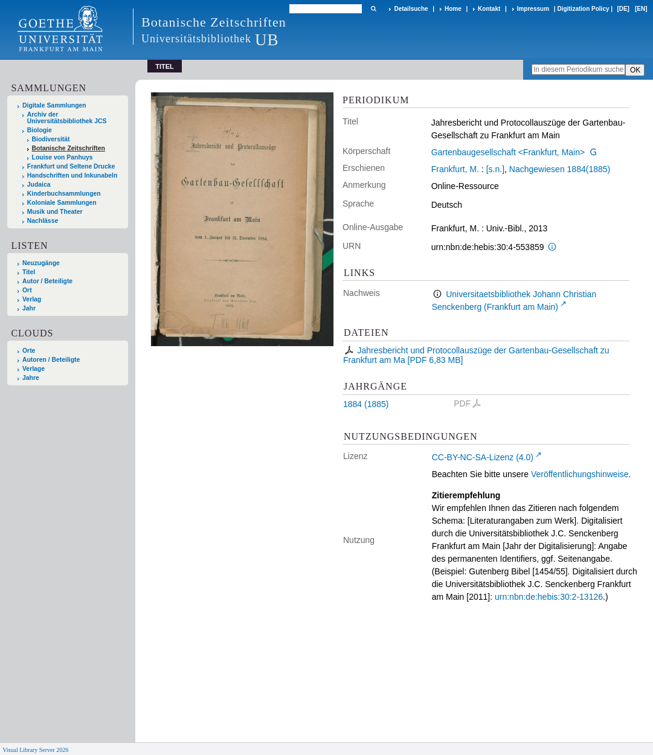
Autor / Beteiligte (47, 281)
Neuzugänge (41, 263)
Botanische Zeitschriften (68, 148)
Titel (28, 272)
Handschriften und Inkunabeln (72, 175)
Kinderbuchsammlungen (64, 193)
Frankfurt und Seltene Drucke (71, 166)
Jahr (29, 308)
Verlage (33, 368)
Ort (27, 290)
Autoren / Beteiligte (51, 359)
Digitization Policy (583, 8)
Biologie (39, 130)
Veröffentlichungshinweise (580, 474)
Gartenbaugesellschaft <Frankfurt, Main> (508, 152)
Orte (28, 350)
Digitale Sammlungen (54, 105)
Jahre (30, 377)
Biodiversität (51, 139)
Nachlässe (42, 220)
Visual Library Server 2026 (35, 750)
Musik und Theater (55, 211)
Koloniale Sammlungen (62, 202)
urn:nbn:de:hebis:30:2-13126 (549, 597)
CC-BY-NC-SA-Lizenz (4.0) (482, 457)
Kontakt (489, 8)
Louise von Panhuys (62, 157)
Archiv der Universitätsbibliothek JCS (67, 117)
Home (453, 8)
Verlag (31, 299)
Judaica (39, 184)
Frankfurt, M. (455, 169)
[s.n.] (495, 169)
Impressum (533, 8)
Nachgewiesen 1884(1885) (559, 169)
